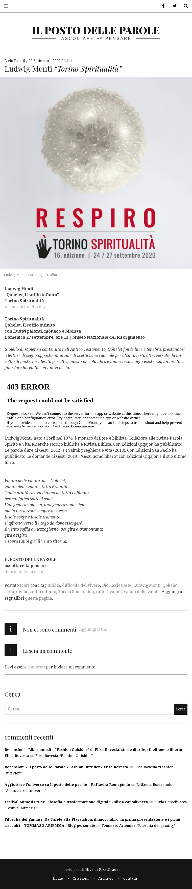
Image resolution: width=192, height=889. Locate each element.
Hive (89, 870)
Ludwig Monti (146, 585)
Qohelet (170, 585)
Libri (68, 61)
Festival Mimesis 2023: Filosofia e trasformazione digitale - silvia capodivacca (76, 802)
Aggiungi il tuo (93, 629)
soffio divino (16, 591)
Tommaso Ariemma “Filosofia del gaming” (139, 825)
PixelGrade (108, 870)
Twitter (173, 6)
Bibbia (53, 585)
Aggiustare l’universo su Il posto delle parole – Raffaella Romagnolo (67, 785)
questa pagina (38, 598)
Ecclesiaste (120, 585)
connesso (36, 667)
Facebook (162, 6)
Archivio (105, 878)
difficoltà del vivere (81, 585)
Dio (105, 585)
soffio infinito (43, 591)
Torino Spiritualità (76, 591)
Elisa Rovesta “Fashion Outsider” (64, 756)
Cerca (184, 6)
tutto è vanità (109, 591)
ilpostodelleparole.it (24, 571)
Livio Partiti (15, 61)
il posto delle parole (96, 30)
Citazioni (81, 878)
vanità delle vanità (142, 591)
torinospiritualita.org (25, 306)
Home (58, 878)
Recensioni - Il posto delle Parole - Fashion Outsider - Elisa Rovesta (66, 767)
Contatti (130, 878)
